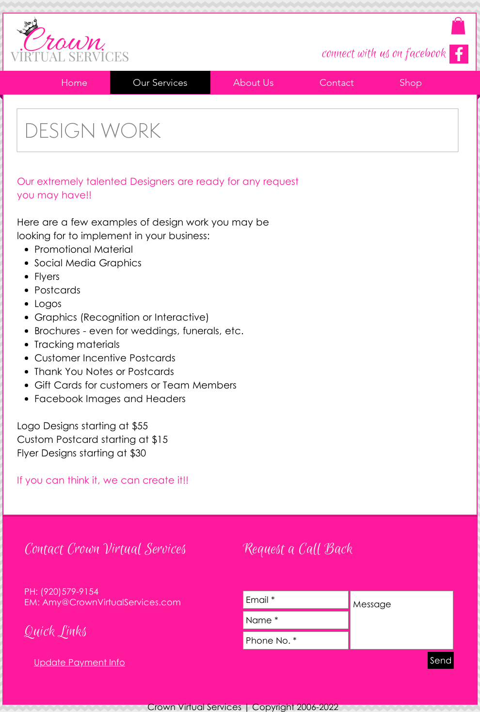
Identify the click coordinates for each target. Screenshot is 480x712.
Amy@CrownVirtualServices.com (111, 602)
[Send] (441, 660)
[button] (458, 25)
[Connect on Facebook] (458, 54)
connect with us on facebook (384, 53)
